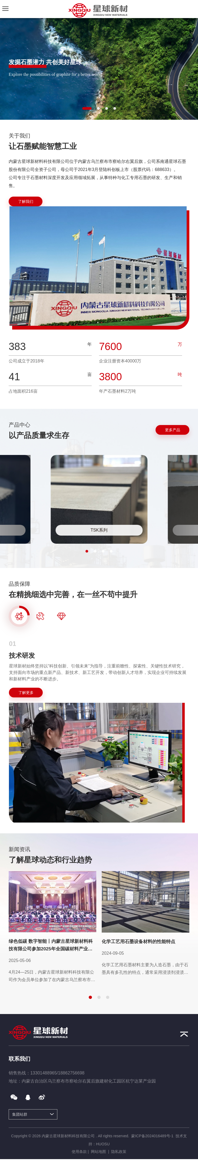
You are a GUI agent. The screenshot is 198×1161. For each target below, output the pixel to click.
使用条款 (79, 1151)
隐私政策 (118, 1151)
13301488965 (43, 1073)
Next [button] (186, 728)
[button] (87, 108)
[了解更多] (26, 692)
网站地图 (98, 1151)
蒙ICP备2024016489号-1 (152, 1136)
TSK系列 (99, 530)
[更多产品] (172, 430)
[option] (99, 731)
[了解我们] (25, 201)
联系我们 (19, 1059)
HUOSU (103, 1144)
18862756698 (71, 1073)
